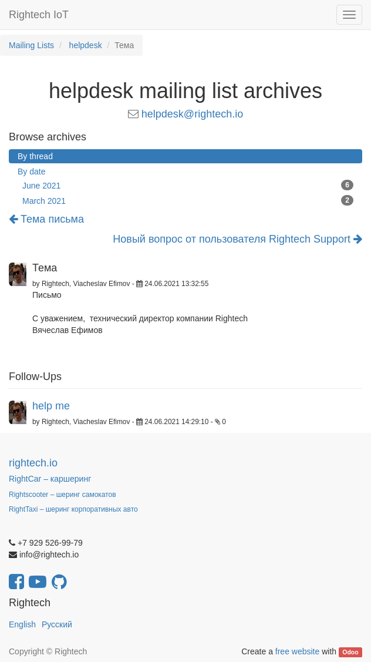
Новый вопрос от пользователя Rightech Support (237, 239)
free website (297, 651)
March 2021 (187, 200)
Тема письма (46, 219)
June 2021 (187, 185)
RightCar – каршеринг (50, 478)
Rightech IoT (39, 15)
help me (51, 406)
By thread (35, 156)
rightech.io (33, 463)
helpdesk (85, 45)
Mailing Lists (31, 45)
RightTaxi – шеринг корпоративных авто (73, 509)
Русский (57, 624)
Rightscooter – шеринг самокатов (62, 494)
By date (31, 171)
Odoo (350, 652)
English (22, 624)
